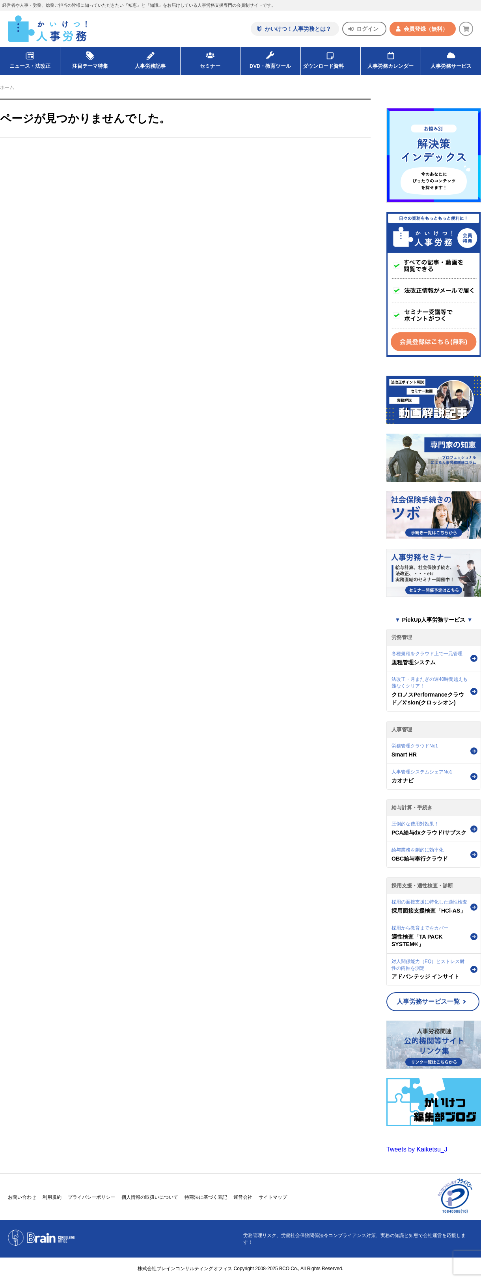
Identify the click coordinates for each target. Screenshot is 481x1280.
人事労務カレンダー (390, 58)
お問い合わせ (22, 1197)
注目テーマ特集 (90, 58)
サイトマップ (273, 1197)
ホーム (7, 87)
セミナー (210, 58)
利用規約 (52, 1197)
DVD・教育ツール (270, 58)
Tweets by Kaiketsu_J (416, 1149)
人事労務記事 (150, 58)
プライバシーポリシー (91, 1197)
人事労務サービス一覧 (431, 1001)
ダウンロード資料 (330, 58)
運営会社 (242, 1197)
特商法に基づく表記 (206, 1197)
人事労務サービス (451, 58)
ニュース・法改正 (29, 58)
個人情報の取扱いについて (149, 1197)
